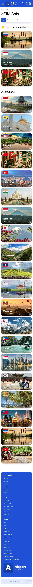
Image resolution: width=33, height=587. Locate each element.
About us (6, 547)
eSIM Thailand (7, 509)
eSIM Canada (7, 503)
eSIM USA (6, 500)
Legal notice (7, 550)
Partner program (8, 553)
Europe (6, 528)
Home (2, 9)
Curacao (6, 487)
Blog (5, 544)
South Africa (7, 484)
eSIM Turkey (7, 515)
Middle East (7, 531)
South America (8, 534)
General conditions (9, 556)
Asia (5, 525)
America (6, 481)
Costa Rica (6, 490)
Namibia (6, 492)
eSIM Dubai (7, 512)
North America (8, 537)
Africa (5, 522)
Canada (6, 478)
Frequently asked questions (11, 559)
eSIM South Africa (8, 506)
